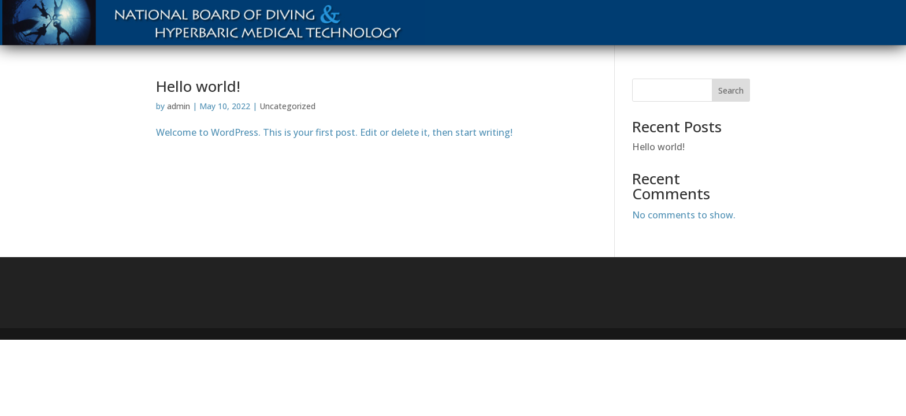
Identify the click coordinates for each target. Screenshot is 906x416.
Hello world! (198, 86)
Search (731, 90)
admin (178, 106)
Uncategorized (287, 106)
